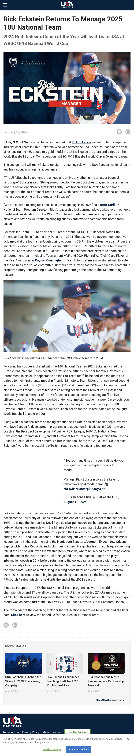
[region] (67, 745)
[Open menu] (6, 4)
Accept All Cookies (78, 749)
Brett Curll (107, 205)
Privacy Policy (31, 732)
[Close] (128, 739)
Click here (18, 615)
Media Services (52, 732)
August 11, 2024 (75, 502)
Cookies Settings (77, 732)
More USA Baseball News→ (111, 700)
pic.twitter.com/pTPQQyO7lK (85, 489)
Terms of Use (11, 732)
